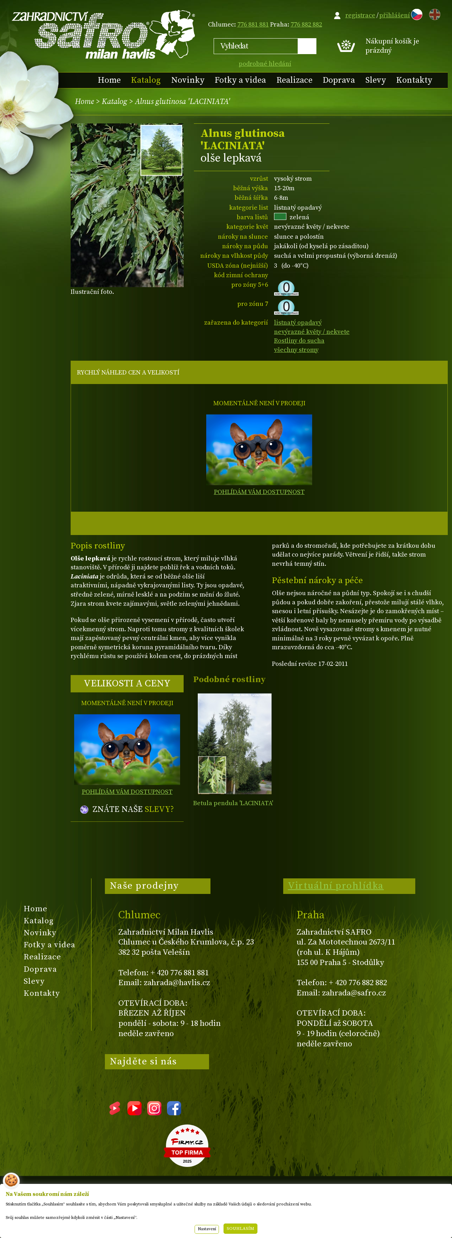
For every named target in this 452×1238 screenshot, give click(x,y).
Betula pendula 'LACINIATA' (233, 803)
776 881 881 (253, 25)
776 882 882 (306, 25)
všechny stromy (296, 350)
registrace (360, 15)
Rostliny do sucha (299, 341)
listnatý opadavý (298, 323)
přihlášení (394, 15)
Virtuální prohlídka (336, 886)
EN (433, 13)
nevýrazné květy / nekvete (312, 332)
